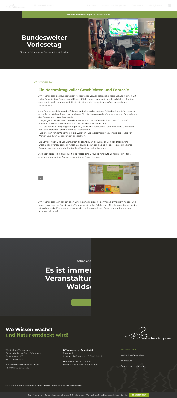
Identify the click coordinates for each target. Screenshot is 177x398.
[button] (40, 178)
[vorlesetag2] (113, 178)
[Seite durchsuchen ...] (46, 5)
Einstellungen (139, 395)
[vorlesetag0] (63, 178)
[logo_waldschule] (14, 3)
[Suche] (35, 5)
